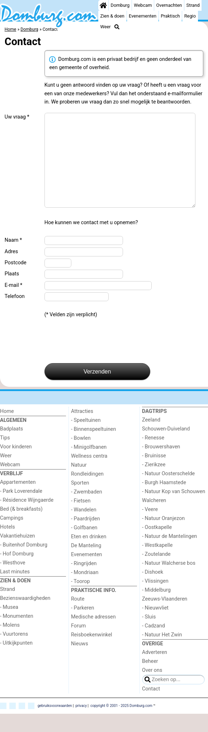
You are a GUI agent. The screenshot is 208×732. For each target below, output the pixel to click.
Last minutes (15, 590)
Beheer (150, 679)
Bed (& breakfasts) (21, 527)
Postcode (16, 281)
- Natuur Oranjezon (163, 537)
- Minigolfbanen (89, 465)
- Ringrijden (83, 582)
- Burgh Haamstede (164, 501)
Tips (5, 456)
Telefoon (15, 315)
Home (7, 430)
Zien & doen (112, 16)
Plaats (12, 292)
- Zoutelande (156, 572)
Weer (105, 26)
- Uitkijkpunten (16, 661)
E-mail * (13, 303)
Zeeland (151, 438)
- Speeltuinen (86, 438)
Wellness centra (89, 474)
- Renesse (153, 456)
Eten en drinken (88, 555)
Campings (11, 536)
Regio (190, 16)
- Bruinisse (154, 474)
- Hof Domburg (17, 572)
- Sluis (149, 635)
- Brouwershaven (161, 465)
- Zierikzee (153, 483)
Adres (11, 270)
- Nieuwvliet (155, 626)
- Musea (9, 625)
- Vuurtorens (14, 652)
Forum (78, 644)
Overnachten (169, 5)
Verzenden (97, 390)
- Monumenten (16, 634)
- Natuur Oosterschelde (168, 492)
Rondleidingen (87, 492)
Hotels (7, 545)
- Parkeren (82, 626)
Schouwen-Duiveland (166, 447)
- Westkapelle (157, 563)
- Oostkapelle (157, 546)
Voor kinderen (16, 465)
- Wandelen (83, 528)
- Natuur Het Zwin (162, 653)
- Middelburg (156, 608)
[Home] (103, 5)
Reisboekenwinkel (91, 653)
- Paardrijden (85, 537)
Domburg (120, 5)
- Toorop (80, 600)
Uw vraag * (17, 117)
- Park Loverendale (21, 509)
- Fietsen (80, 519)
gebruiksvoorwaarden (55, 724)
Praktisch (170, 16)
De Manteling (86, 564)
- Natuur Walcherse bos (168, 581)
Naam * (13, 258)
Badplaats (11, 447)
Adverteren (154, 671)
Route (77, 617)
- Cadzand (153, 644)
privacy (81, 724)
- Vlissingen (155, 599)
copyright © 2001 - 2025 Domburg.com (121, 724)
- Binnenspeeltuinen (93, 447)
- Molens (10, 643)
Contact (151, 707)
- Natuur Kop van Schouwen (173, 510)
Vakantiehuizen (17, 554)
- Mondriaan (84, 591)
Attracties (82, 430)
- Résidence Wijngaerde (26, 518)
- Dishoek (152, 590)
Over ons (152, 688)
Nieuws (79, 662)
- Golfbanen (84, 546)
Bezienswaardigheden (25, 616)
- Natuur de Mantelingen (169, 555)
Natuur (79, 483)
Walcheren (154, 519)
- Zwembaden (86, 510)
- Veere (150, 528)
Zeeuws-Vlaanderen (164, 617)
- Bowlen (81, 456)
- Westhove (12, 581)
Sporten (80, 501)
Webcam (143, 5)
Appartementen (18, 500)
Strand (193, 5)
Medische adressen (93, 635)
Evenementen (142, 16)
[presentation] (98, 359)
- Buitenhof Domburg (23, 563)
